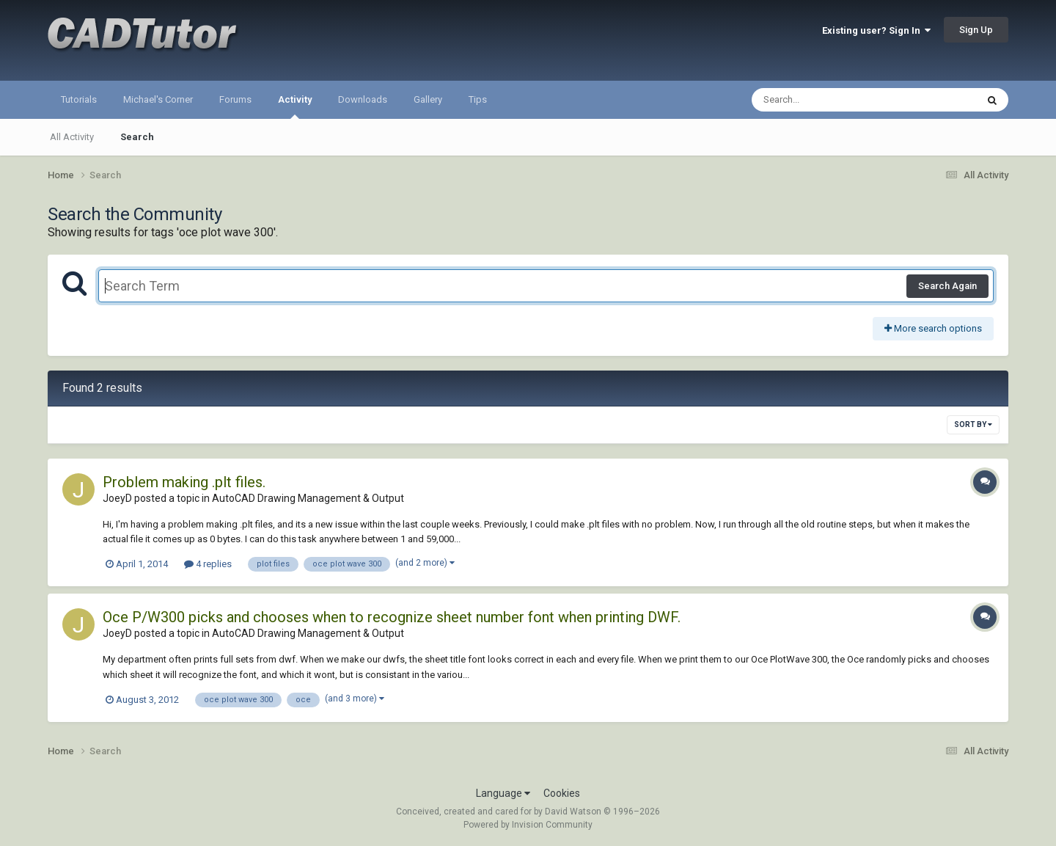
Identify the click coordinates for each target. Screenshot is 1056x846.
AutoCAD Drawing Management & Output (308, 498)
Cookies (561, 793)
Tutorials (79, 99)
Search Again (947, 285)
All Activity (72, 136)
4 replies (208, 563)
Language (503, 793)
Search (137, 136)
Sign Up (976, 29)
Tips (478, 99)
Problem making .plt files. (184, 482)
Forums (235, 99)
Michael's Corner (158, 99)
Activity (295, 106)
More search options (933, 328)
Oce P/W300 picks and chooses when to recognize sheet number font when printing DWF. (392, 617)
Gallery (428, 99)
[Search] (826, 100)
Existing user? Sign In (876, 30)
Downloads (362, 99)
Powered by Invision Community (528, 825)
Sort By (973, 424)
